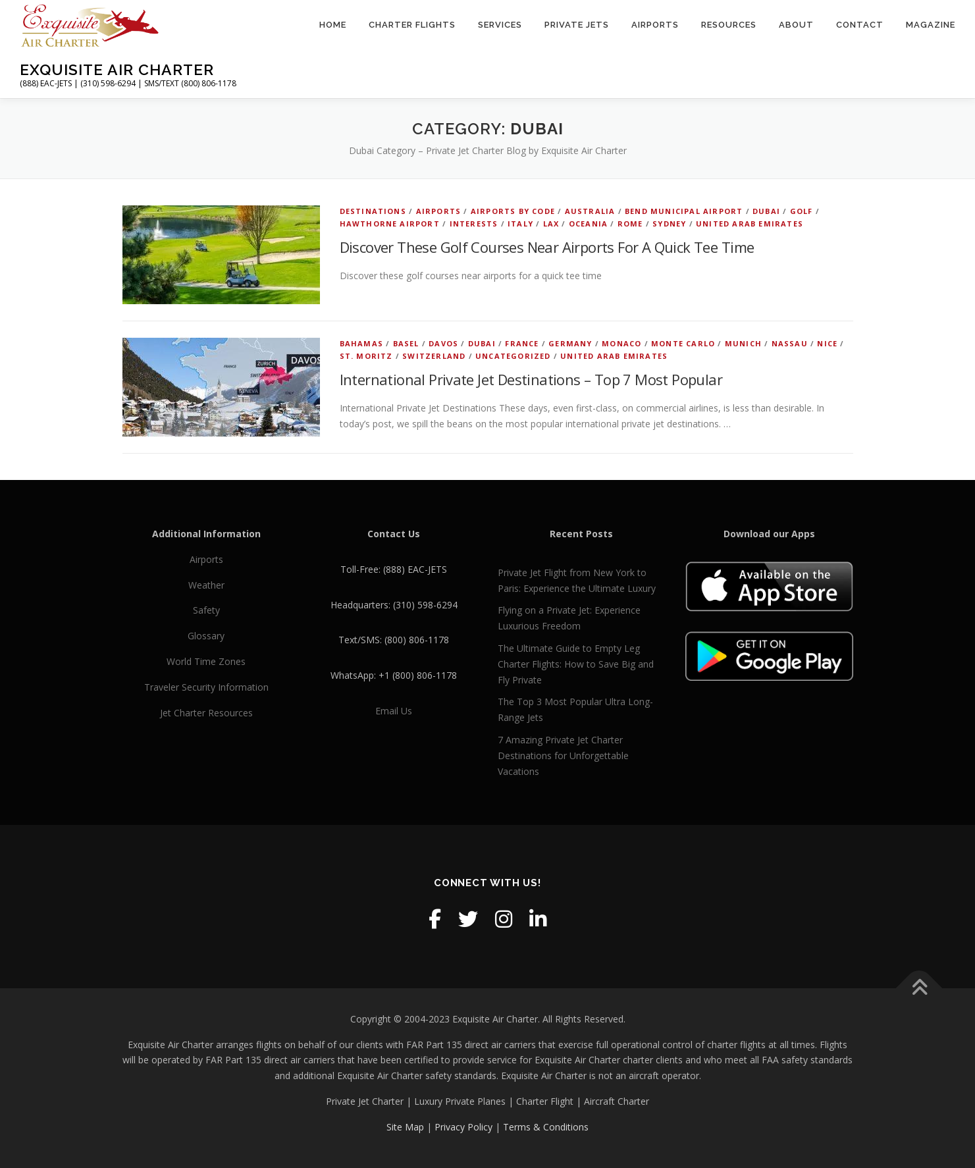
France (522, 343)
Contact (859, 25)
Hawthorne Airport (390, 223)
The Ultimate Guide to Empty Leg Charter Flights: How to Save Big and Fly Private (576, 664)
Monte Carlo (683, 343)
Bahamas (361, 343)
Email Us (393, 710)
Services (500, 25)
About (796, 25)
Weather (206, 585)
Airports (655, 25)
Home (332, 25)
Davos (443, 343)
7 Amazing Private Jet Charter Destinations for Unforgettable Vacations (563, 755)
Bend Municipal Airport (684, 211)
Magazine (930, 25)
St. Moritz (366, 356)
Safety (206, 610)
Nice (827, 343)
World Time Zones (206, 661)
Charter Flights (412, 25)
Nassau (790, 343)
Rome (630, 223)
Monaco (621, 343)
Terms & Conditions (546, 1127)
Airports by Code (513, 211)
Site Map (405, 1127)
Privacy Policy (463, 1127)
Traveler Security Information (206, 687)
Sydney (669, 223)
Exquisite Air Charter (117, 69)
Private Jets (576, 25)
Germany (570, 343)
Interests (474, 223)
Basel (406, 343)
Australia (590, 211)
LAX (551, 223)
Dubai (766, 211)
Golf (801, 211)
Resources (728, 25)
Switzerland (433, 356)
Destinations (373, 211)
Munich (743, 343)
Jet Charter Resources (206, 712)
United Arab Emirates (749, 223)
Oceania (588, 223)
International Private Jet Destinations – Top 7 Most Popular (531, 379)
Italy (520, 223)
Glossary (206, 635)
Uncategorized (513, 356)
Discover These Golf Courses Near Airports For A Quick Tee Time (547, 247)
